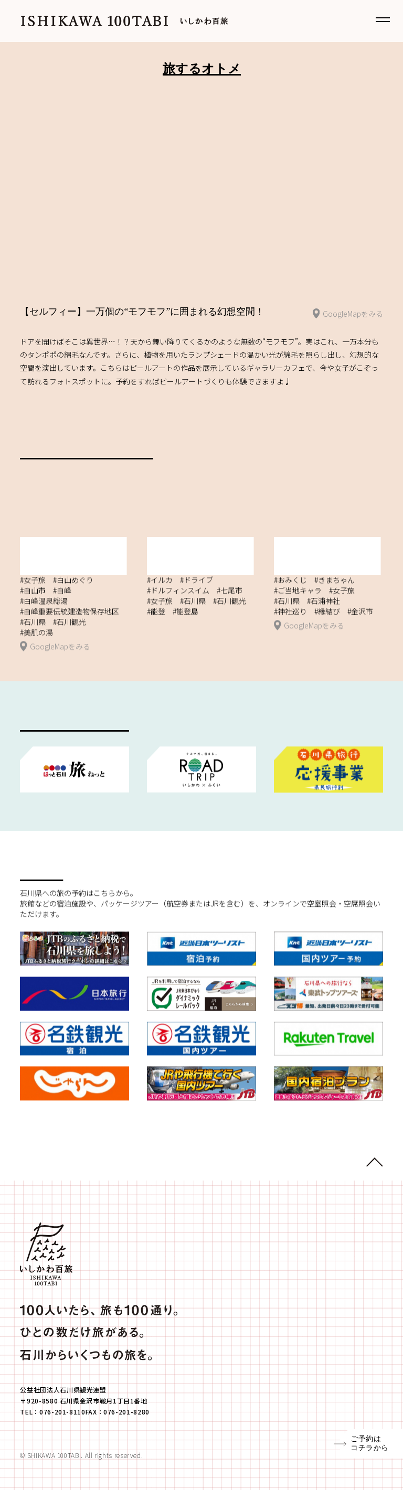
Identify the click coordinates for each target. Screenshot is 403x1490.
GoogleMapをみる (348, 314)
